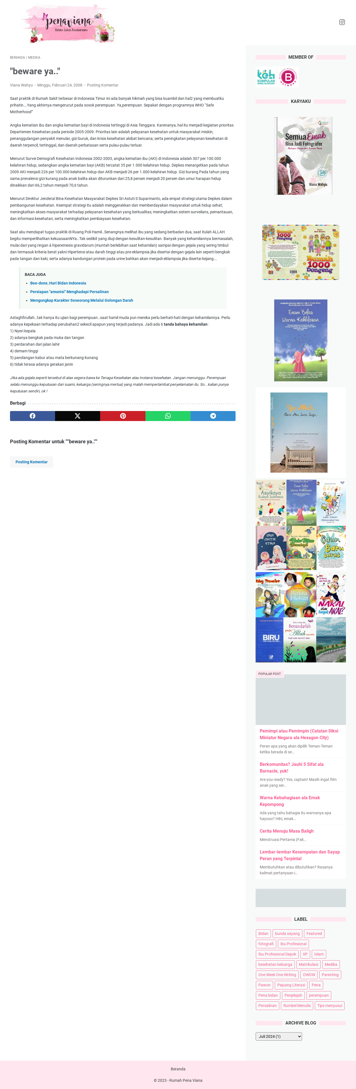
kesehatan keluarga (275, 964)
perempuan (319, 995)
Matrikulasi (308, 964)
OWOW (309, 974)
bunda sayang (287, 933)
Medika (331, 964)
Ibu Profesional (293, 944)
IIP (305, 954)
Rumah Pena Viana (185, 1080)
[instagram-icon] (342, 22)
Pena (316, 985)
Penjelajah (293, 995)
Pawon (264, 985)
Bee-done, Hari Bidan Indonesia (58, 283)
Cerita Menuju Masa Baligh (287, 831)
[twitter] (77, 416)
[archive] (279, 1036)
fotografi (266, 944)
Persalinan (267, 1005)
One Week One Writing (277, 974)
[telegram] (213, 416)
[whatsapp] (168, 416)
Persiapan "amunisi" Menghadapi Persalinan (69, 291)
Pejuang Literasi (291, 985)
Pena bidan (268, 995)
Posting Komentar (102, 85)
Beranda (178, 1069)
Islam (319, 954)
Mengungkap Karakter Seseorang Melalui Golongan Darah (81, 300)
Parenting (330, 974)
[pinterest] (122, 416)
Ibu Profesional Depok (277, 954)
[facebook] (32, 416)
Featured (314, 933)
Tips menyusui (329, 1005)
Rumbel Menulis (297, 1005)
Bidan (263, 933)
